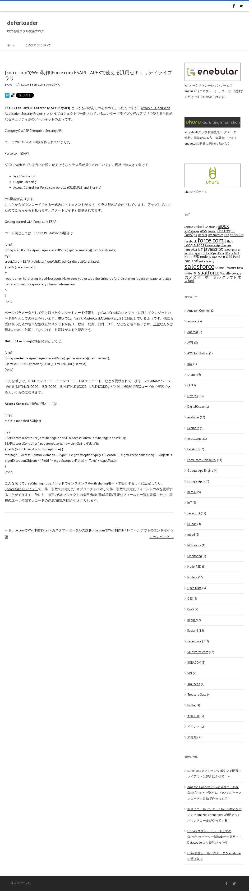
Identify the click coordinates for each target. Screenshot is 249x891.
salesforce (194, 641)
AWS (190, 343)
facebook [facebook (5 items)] (190, 241)
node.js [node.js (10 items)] (205, 256)
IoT (189, 503)
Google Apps (196, 481)
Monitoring (194, 556)
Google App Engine (200, 471)
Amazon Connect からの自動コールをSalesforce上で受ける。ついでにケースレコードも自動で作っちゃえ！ (214, 792)
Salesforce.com (197, 652)
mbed (191, 535)
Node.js (192, 577)
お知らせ (193, 716)
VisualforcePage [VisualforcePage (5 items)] (230, 273)
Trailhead (193, 684)
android (192, 321)
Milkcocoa (194, 545)
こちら (10, 204)
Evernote (193, 428)
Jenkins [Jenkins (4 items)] (189, 253)
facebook (193, 449)
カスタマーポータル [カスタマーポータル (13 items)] (202, 277)
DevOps (192, 396)
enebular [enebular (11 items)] (237, 234)
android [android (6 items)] (199, 226)
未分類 (192, 737)
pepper (192, 620)
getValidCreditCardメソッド (118, 313)
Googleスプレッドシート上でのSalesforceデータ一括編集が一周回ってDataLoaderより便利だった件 (214, 837)
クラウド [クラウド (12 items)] (229, 277)
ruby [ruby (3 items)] (211, 261)
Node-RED (194, 567)
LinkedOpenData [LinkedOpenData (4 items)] (213, 253)
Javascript (193, 513)
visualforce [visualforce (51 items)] (206, 272)
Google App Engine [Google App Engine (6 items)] (218, 245)
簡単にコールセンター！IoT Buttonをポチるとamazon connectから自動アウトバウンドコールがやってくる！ (214, 814)
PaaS (190, 609)
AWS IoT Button (197, 353)
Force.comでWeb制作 (45, 84)
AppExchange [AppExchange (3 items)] (191, 231)
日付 (156, 324)
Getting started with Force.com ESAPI (31, 221)
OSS (190, 599)
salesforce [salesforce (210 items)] (199, 266)
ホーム (11, 45)
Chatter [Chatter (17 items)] (224, 230)
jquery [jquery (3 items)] (198, 253)
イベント (193, 727)
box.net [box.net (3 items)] (212, 231)
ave (10, 84)
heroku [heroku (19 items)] (190, 249)
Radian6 (192, 631)
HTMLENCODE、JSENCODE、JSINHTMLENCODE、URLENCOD (61, 386)
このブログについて (38, 45)
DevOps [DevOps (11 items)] (190, 234)
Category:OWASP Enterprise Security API (33, 130)
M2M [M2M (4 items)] (228, 253)
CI (188, 385)
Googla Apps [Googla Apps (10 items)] (194, 244)
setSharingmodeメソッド (46, 483)
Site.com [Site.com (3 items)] (219, 268)
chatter (192, 375)
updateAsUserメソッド (21, 489)
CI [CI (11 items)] (233, 230)
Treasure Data (196, 695)
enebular (193, 417)
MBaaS (192, 524)
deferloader (22, 23)
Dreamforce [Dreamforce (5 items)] (215, 235)
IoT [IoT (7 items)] (200, 249)
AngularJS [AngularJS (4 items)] (211, 226)
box (190, 364)
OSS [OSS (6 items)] (229, 257)
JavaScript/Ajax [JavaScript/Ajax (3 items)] (232, 249)
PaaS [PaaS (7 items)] (236, 257)
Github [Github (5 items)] (229, 241)
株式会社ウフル (21, 883)
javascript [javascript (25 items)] (213, 249)
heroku (192, 492)
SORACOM (194, 663)
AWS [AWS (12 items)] (203, 230)
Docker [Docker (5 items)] (202, 235)
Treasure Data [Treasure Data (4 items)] (234, 268)
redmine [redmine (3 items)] (203, 261)
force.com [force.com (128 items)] (211, 240)
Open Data (194, 588)
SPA (189, 673)
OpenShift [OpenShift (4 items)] (218, 257)
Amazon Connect (198, 311)
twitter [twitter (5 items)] (188, 273)
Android (192, 332)
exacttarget (195, 439)
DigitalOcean (196, 407)
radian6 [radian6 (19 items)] (191, 261)
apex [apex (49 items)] (223, 225)
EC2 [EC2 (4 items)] (226, 235)
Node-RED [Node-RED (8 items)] (191, 256)
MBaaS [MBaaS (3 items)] (235, 253)
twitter (191, 705)
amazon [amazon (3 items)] (188, 226)
